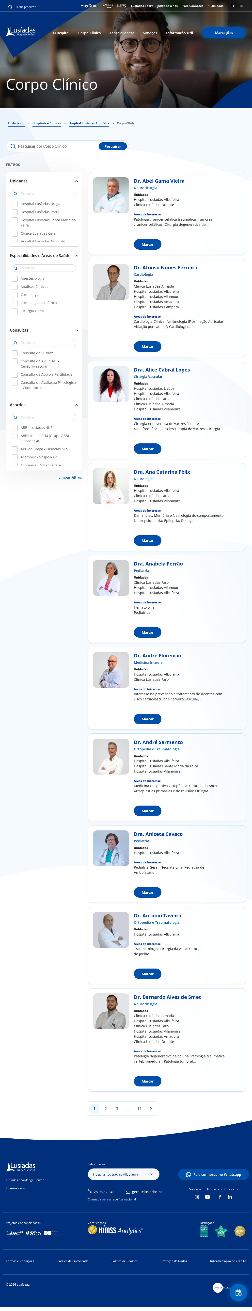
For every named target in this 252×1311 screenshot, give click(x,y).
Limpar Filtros (70, 477)
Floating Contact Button (238, 1292)
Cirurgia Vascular (148, 376)
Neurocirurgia (145, 187)
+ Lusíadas (215, 6)
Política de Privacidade (72, 1261)
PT (232, 6)
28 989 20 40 (104, 1191)
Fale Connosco (192, 6)
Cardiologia (143, 274)
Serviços (150, 33)
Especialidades (122, 33)
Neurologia (143, 478)
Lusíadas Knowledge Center (25, 1180)
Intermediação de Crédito (228, 1261)
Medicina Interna (148, 662)
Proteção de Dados (174, 1261)
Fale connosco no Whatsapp (217, 1174)
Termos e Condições (20, 1261)
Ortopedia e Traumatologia (157, 749)
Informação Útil (179, 33)
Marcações (224, 32)
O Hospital (60, 33)
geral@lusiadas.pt (147, 1191)
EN (241, 6)
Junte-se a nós (167, 6)
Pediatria (141, 570)
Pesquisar (113, 146)
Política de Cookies (124, 1261)
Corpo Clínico (89, 33)
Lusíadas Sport (142, 6)
